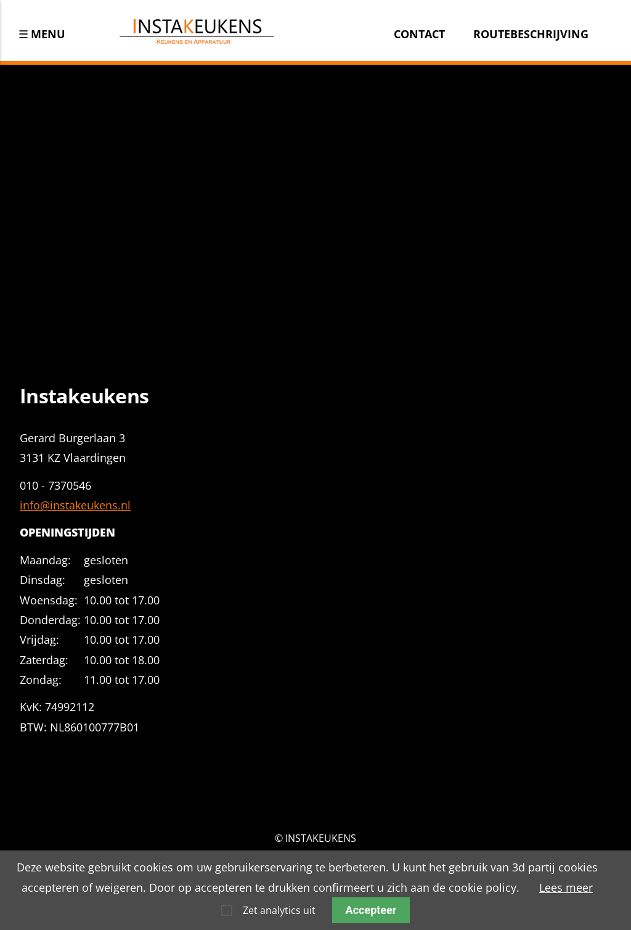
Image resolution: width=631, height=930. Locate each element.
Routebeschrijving (530, 34)
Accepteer (371, 909)
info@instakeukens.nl (75, 505)
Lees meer (566, 887)
